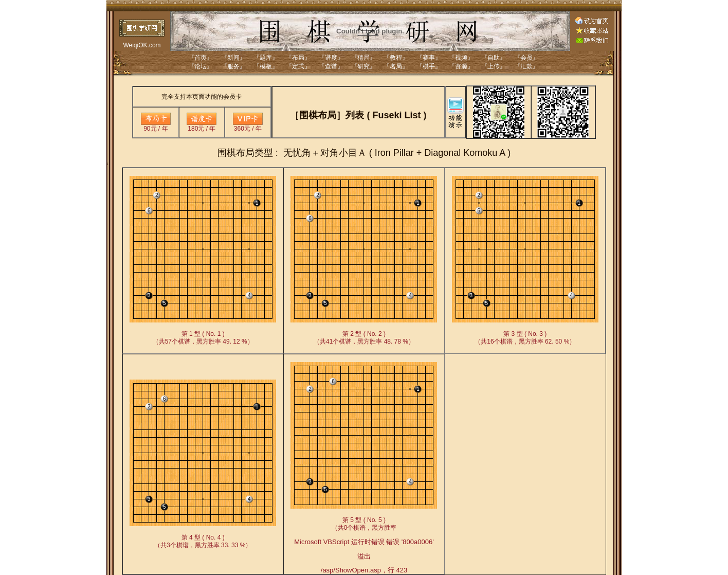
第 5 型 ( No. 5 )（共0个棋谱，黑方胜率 (364, 545)
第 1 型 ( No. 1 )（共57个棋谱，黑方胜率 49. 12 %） (203, 337)
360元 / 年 (248, 125)
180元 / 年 (201, 125)
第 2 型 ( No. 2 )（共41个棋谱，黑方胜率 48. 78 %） (364, 337)
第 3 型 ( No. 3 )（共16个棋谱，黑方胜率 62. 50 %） (525, 337)
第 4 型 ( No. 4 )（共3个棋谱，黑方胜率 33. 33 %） (202, 541)
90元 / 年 (156, 125)
